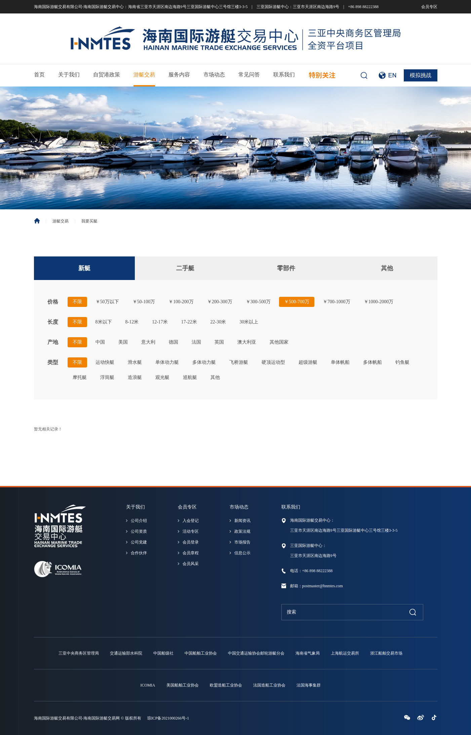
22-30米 (218, 321)
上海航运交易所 (345, 653)
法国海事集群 (309, 685)
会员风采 (191, 563)
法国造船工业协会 (269, 685)
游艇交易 (144, 74)
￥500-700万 (296, 301)
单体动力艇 (167, 362)
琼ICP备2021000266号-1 (168, 718)
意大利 (148, 342)
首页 (39, 74)
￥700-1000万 (336, 301)
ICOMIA (148, 685)
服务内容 (179, 74)
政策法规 (242, 531)
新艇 (84, 268)
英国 (219, 342)
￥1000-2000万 (379, 301)
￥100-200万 (181, 301)
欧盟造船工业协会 (226, 685)
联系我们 (284, 74)
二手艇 (185, 268)
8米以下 (103, 321)
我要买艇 (89, 221)
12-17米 (160, 321)
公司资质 (139, 531)
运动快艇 (104, 362)
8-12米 (132, 321)
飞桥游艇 (238, 362)
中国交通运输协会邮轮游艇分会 (256, 653)
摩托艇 (80, 377)
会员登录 (191, 542)
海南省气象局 (308, 653)
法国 (196, 342)
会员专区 (429, 6)
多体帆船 (372, 362)
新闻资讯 (242, 520)
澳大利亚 (246, 342)
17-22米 (189, 321)
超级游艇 (308, 362)
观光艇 (162, 377)
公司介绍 (139, 520)
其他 (387, 268)
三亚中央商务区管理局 (78, 653)
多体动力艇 (204, 362)
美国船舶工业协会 (182, 685)
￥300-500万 (258, 301)
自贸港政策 (106, 74)
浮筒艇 (107, 377)
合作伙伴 (139, 553)
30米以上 (248, 321)
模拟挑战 (420, 75)
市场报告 (242, 542)
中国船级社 (163, 653)
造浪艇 (135, 377)
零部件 (286, 268)
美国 (123, 342)
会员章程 (191, 553)
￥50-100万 (143, 301)
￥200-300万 (219, 301)
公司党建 (139, 542)
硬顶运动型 (273, 362)
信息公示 (242, 553)
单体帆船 (340, 362)
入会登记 (191, 520)
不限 (77, 301)
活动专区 (191, 531)
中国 (100, 342)
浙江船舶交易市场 (386, 653)
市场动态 (214, 74)
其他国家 (279, 342)
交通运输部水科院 (126, 653)
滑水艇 (135, 362)
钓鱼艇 (402, 362)
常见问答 (249, 74)
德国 (173, 342)
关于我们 (69, 74)
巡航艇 (190, 377)
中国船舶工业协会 (201, 653)
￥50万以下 (107, 301)
